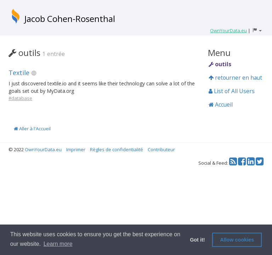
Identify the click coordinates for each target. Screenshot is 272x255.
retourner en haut (235, 77)
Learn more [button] (58, 244)
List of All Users (232, 91)
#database (20, 98)
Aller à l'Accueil (32, 128)
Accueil (221, 104)
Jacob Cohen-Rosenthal (69, 18)
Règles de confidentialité (116, 149)
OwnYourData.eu (43, 149)
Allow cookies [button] (237, 240)
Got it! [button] (197, 240)
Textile (18, 72)
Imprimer (75, 149)
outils (220, 64)
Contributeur (161, 149)
